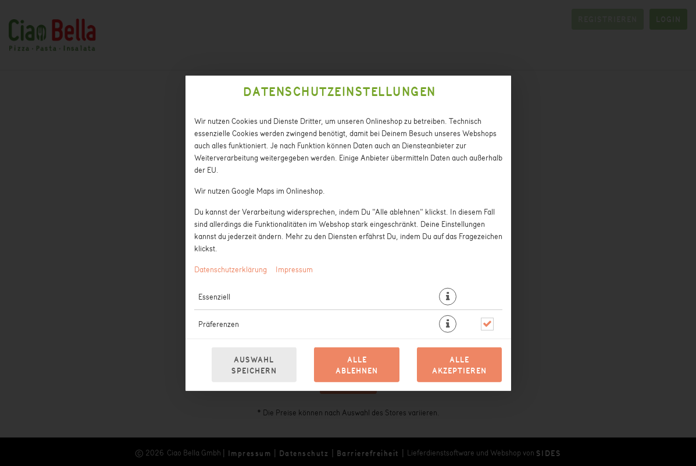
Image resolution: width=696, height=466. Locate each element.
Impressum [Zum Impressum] (294, 268)
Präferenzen (218, 323)
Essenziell (214, 295)
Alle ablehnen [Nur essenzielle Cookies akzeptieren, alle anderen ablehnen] (356, 365)
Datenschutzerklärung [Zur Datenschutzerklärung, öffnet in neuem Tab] (230, 268)
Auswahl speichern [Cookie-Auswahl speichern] (254, 365)
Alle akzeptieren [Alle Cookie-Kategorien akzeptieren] (459, 365)
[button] (447, 296)
